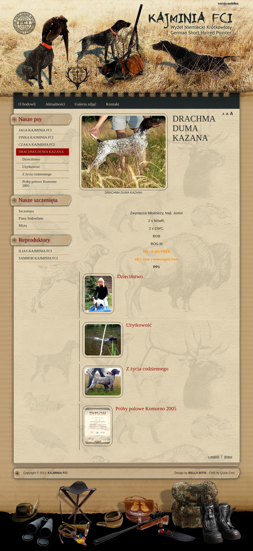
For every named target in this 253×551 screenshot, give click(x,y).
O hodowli (27, 104)
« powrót (213, 457)
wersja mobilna (228, 3)
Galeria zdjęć (85, 104)
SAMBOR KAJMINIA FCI (38, 258)
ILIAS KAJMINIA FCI (35, 251)
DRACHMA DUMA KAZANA (41, 152)
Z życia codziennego (37, 174)
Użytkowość (31, 167)
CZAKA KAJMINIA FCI (37, 145)
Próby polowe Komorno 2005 (39, 184)
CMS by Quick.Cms (222, 473)
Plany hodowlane (31, 218)
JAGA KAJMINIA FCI (35, 130)
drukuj (228, 457)
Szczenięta (26, 211)
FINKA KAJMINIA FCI (36, 137)
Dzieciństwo (31, 159)
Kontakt (112, 104)
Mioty (23, 225)
